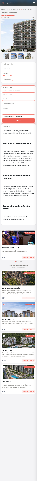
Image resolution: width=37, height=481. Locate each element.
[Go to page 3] (18, 261)
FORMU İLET (18, 120)
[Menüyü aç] (34, 2)
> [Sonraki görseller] (35, 56)
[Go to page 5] (21, 261)
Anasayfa (3, 9)
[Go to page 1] (15, 261)
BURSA (26, 232)
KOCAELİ (19, 9)
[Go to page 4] (20, 261)
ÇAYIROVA (31, 273)
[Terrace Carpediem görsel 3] (14, 56)
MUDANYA (31, 232)
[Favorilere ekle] (4, 233)
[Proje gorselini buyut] (18, 35)
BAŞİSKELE (31, 366)
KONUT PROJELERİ (11, 9)
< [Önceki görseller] (2, 56)
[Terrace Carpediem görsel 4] (21, 56)
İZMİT (32, 304)
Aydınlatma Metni (7, 116)
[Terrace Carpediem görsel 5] (28, 56)
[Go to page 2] (16, 261)
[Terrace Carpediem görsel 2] (6, 56)
